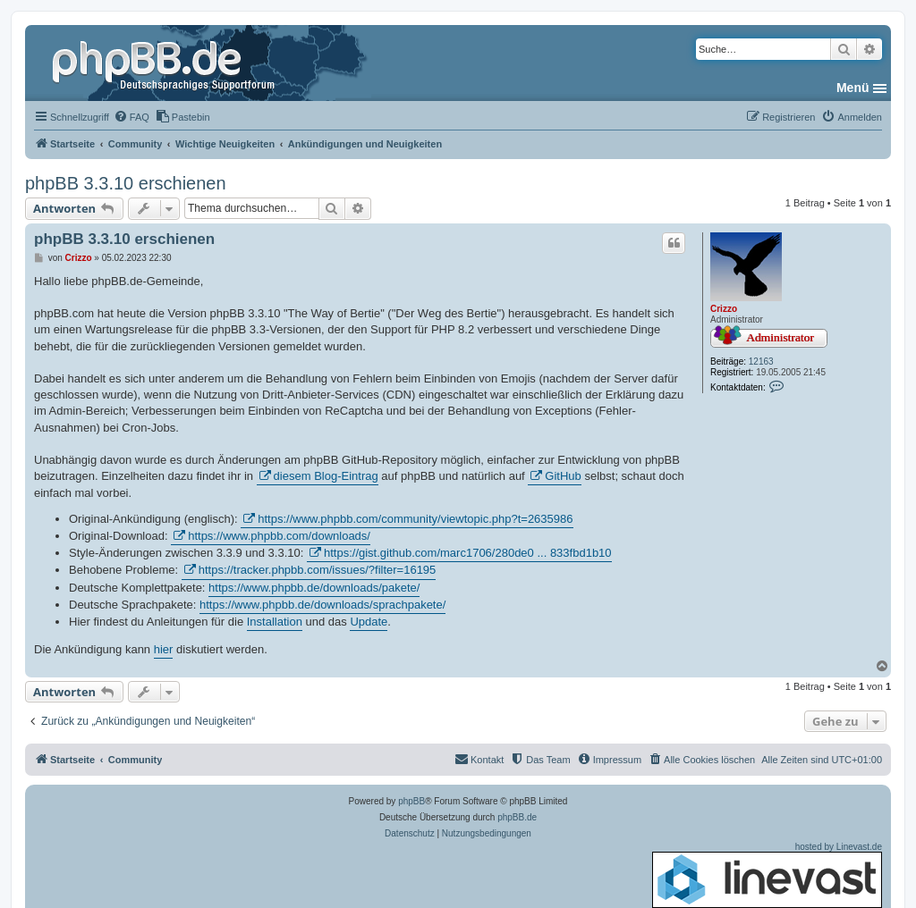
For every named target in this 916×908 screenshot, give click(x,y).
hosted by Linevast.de (767, 875)
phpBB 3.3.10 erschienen (125, 183)
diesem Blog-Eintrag (326, 476)
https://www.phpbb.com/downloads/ (279, 535)
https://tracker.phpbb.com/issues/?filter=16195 (318, 569)
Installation (274, 621)
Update (368, 621)
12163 (761, 361)
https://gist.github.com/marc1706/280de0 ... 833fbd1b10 (468, 552)
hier (164, 649)
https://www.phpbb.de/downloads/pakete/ (314, 587)
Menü (852, 87)
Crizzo (723, 309)
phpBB (411, 801)
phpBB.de (517, 817)
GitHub (563, 476)
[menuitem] (131, 117)
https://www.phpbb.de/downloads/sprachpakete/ (322, 604)
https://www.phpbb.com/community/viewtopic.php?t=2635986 (415, 518)
